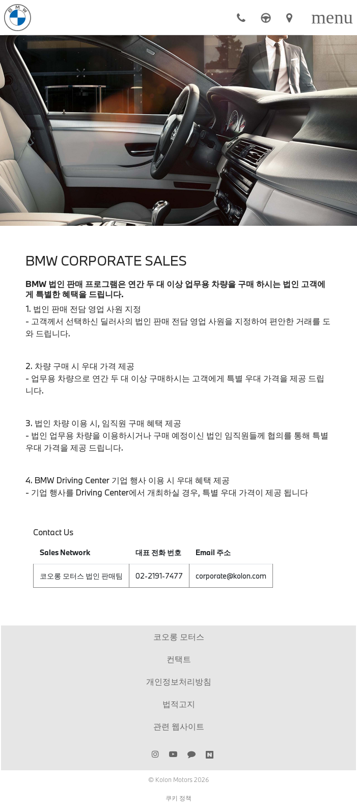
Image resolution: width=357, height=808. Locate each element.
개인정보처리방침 (178, 681)
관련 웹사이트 (178, 726)
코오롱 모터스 (178, 636)
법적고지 (178, 703)
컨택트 (179, 659)
